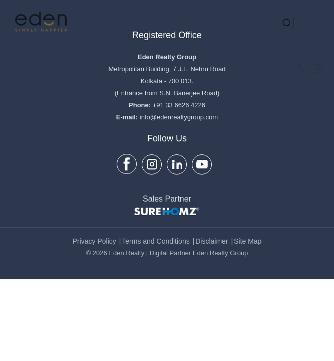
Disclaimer (211, 241)
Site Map (247, 241)
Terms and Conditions (155, 241)
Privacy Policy (94, 241)
